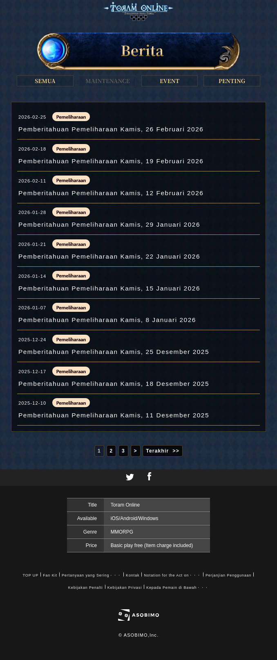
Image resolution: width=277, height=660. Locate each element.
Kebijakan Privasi (124, 588)
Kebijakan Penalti (85, 588)
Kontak (132, 575)
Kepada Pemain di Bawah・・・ (177, 588)
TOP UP (31, 575)
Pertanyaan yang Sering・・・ (91, 575)
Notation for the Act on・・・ (172, 575)
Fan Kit (50, 575)
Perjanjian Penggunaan (228, 575)
